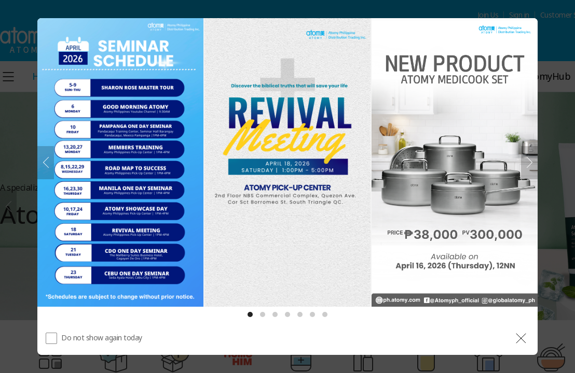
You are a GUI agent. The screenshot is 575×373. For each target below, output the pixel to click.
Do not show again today (101, 337)
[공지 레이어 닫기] (521, 338)
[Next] (529, 162)
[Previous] (45, 162)
